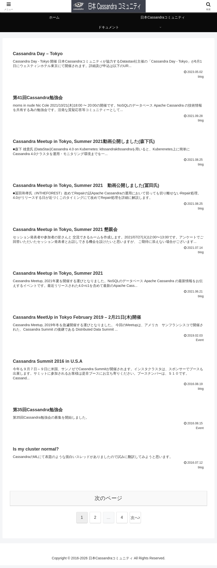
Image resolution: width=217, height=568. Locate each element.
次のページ (108, 501)
